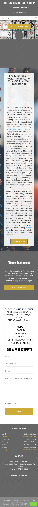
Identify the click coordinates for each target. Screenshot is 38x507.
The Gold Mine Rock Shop (20, 129)
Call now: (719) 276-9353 (19, 26)
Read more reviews (19, 288)
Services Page (19, 241)
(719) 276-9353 (19, 12)
